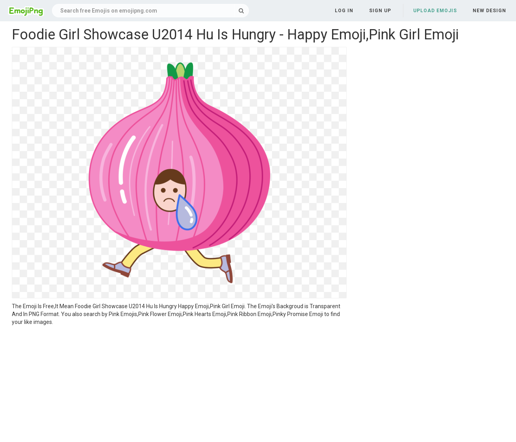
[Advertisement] (179, 385)
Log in (344, 10)
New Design (489, 10)
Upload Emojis (435, 10)
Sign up (380, 10)
